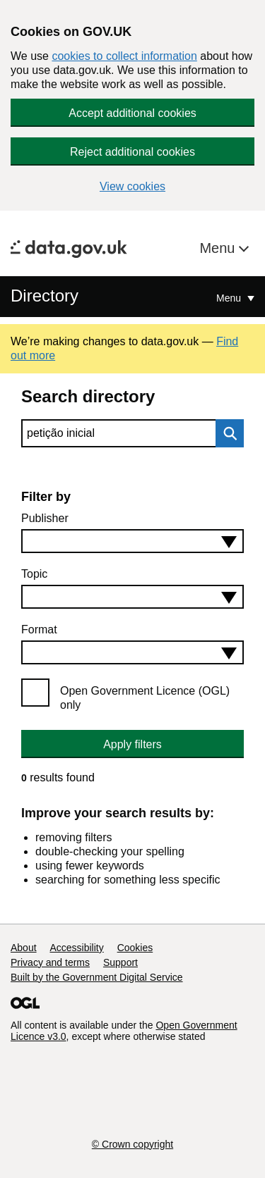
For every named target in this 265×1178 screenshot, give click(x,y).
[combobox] (132, 541)
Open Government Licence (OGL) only (145, 698)
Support (120, 962)
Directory (44, 295)
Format (39, 630)
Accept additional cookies (132, 113)
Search (226, 433)
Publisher (45, 518)
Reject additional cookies (132, 152)
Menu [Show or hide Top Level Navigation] (230, 298)
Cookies (135, 947)
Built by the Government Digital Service (97, 977)
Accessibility (76, 947)
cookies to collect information (124, 56)
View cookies (132, 186)
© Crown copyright (132, 1144)
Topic (34, 574)
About (24, 947)
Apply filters (132, 744)
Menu (219, 248)
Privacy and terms (50, 962)
